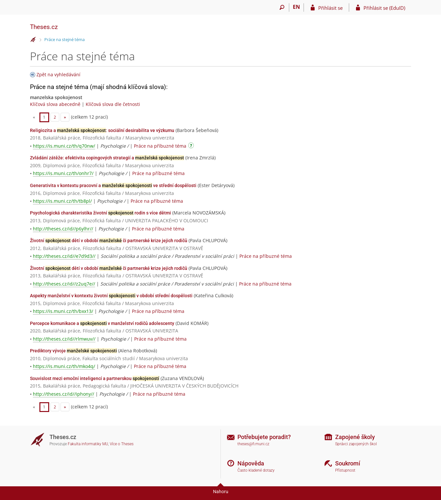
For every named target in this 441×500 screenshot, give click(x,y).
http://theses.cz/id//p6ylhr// (63, 229)
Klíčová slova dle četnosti (113, 104)
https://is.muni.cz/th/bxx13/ (63, 311)
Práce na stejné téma (64, 39)
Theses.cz (44, 27)
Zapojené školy (355, 437)
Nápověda (250, 463)
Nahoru (220, 491)
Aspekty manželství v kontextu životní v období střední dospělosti (111, 295)
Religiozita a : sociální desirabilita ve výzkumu (102, 130)
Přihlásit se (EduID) (384, 8)
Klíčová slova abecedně (55, 104)
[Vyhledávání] (282, 7)
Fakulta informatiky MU (88, 444)
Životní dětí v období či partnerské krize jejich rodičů (108, 240)
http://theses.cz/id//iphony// (63, 394)
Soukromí (347, 463)
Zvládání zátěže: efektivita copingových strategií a (107, 157)
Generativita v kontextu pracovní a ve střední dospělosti (113, 185)
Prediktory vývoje (73, 350)
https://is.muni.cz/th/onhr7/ (63, 173)
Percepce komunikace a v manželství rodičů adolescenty (102, 323)
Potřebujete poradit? (264, 437)
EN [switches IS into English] (296, 6)
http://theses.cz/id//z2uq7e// (64, 284)
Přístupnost (345, 470)
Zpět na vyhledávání (58, 74)
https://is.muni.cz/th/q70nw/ (64, 146)
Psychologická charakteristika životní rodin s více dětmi (100, 212)
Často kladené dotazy (256, 470)
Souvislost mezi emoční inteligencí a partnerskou (94, 378)
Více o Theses (122, 444)
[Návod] (191, 146)
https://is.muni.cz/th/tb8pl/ (62, 201)
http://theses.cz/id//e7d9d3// (64, 256)
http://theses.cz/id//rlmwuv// (64, 339)
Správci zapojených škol (356, 444)
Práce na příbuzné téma (160, 146)
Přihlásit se (330, 8)
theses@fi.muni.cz (253, 444)
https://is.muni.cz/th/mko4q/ (64, 366)
